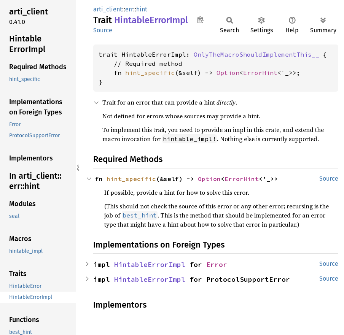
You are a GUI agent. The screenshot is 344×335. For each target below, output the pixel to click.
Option (228, 72)
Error (216, 264)
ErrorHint (260, 72)
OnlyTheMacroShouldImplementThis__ (256, 54)
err (129, 9)
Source (102, 30)
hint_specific (150, 72)
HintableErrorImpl (149, 264)
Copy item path (200, 19)
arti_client (107, 9)
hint (141, 9)
